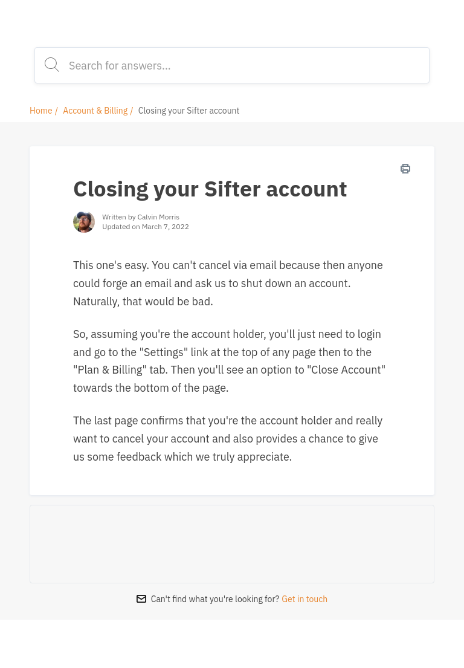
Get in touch (304, 599)
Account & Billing (95, 110)
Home (41, 110)
